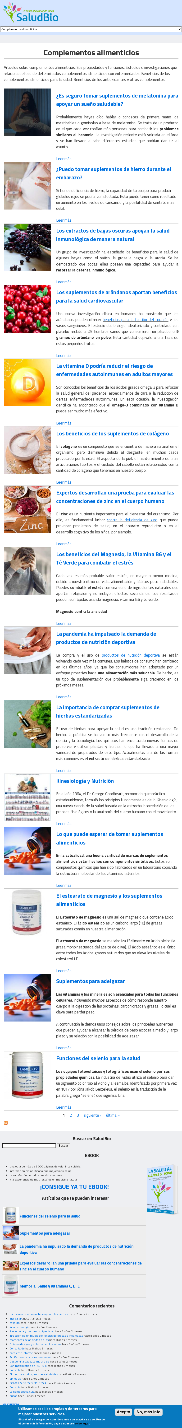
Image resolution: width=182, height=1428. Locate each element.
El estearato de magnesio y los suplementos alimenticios (109, 899)
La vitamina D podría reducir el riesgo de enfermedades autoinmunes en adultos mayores (114, 369)
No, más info (148, 1414)
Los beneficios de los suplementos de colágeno (112, 433)
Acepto (123, 1414)
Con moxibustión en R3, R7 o (28, 1365)
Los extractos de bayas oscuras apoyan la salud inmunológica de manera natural (113, 234)
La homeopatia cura (22, 1391)
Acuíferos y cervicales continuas (30, 1357)
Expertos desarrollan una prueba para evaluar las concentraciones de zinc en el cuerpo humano (115, 496)
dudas (13, 1396)
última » (113, 1115)
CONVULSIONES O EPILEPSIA (28, 1383)
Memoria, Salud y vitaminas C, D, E (50, 1286)
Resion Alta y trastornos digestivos (31, 1331)
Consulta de (17, 1348)
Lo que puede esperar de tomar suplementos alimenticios (109, 838)
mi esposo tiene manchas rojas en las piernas (39, 1314)
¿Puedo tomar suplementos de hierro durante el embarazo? (113, 173)
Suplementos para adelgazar (90, 981)
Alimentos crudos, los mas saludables (33, 1374)
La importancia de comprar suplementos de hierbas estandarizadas (107, 711)
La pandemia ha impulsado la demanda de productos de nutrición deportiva (106, 637)
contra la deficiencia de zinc (132, 520)
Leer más (64, 159)
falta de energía (19, 1327)
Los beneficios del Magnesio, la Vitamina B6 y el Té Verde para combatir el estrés (114, 558)
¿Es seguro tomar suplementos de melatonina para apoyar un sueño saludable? (117, 99)
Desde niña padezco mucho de (29, 1361)
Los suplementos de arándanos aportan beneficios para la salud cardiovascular (116, 296)
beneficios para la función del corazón (135, 320)
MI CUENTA (10, 1404)
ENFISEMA (16, 1318)
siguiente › (92, 1115)
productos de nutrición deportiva (131, 655)
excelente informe (21, 1353)
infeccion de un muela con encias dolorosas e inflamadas (46, 1335)
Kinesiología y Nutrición (85, 780)
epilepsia (15, 1378)
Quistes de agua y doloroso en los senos (35, 1344)
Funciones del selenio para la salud (98, 1058)
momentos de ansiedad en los (29, 1340)
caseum (14, 1323)
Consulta (15, 1370)
